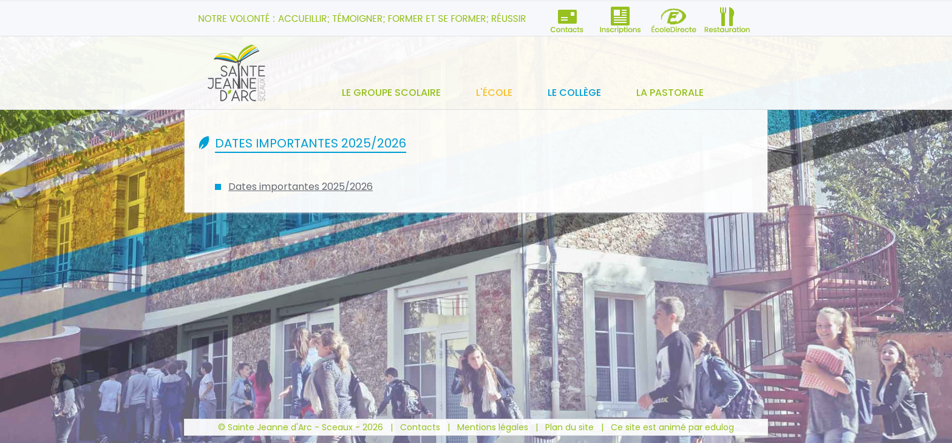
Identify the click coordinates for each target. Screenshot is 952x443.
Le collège (574, 93)
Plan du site (569, 427)
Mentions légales (492, 427)
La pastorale (670, 93)
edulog (719, 427)
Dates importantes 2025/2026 (300, 187)
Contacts (420, 427)
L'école (494, 93)
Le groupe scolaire (391, 93)
